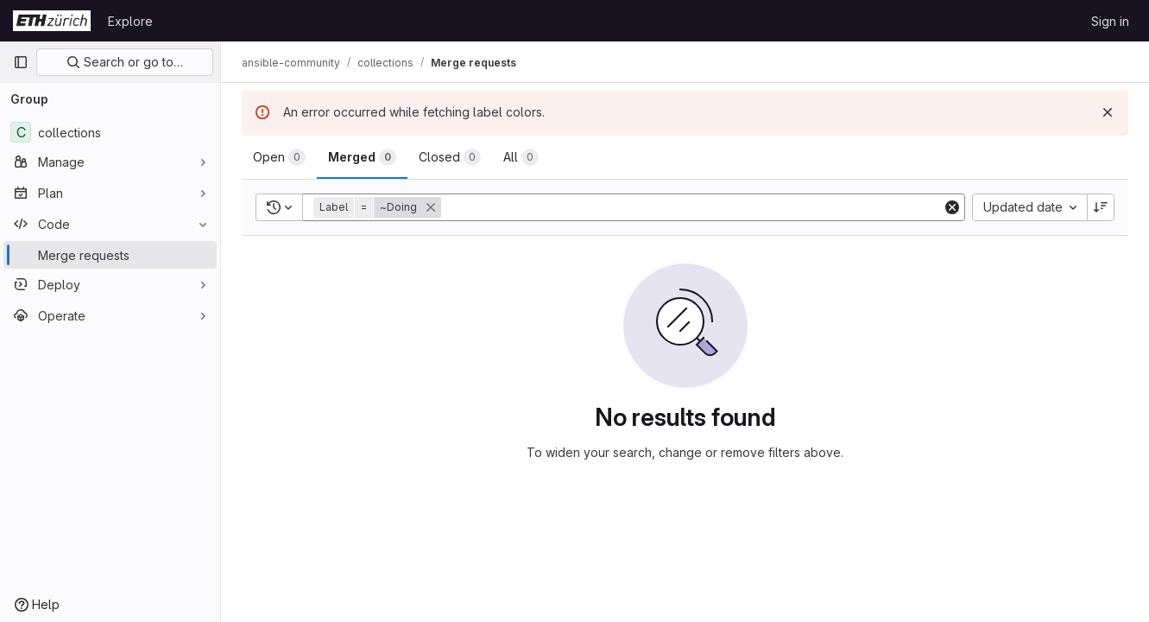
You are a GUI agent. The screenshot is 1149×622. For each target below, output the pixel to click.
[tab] (279, 157)
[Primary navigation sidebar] (21, 62)
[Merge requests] (110, 255)
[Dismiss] (1107, 112)
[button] (379, 207)
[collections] (110, 132)
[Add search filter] (693, 207)
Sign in (1110, 21)
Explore (130, 21)
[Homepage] (51, 21)
